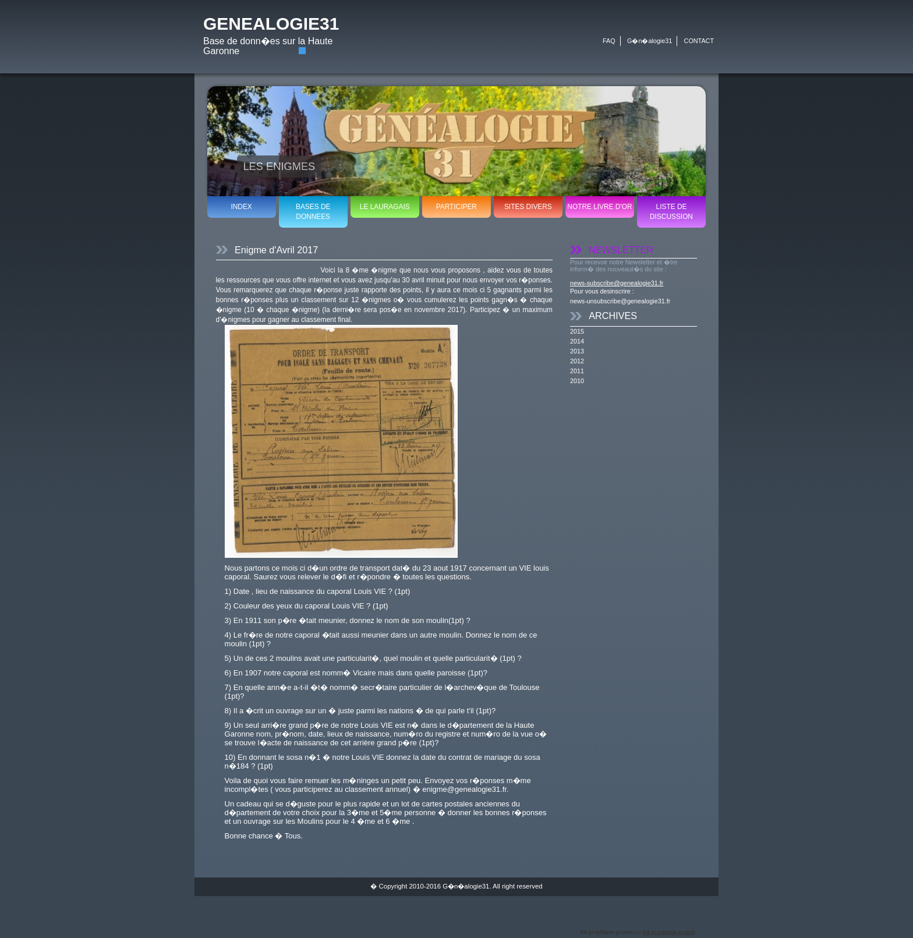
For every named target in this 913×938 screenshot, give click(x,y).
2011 (577, 370)
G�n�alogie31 (649, 40)
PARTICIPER (456, 207)
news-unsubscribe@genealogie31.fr (620, 301)
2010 (577, 380)
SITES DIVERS (528, 207)
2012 (577, 360)
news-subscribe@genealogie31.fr (616, 282)
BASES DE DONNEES (313, 212)
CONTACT (699, 40)
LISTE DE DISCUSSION (671, 212)
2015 (577, 331)
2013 (577, 351)
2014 (577, 341)
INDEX (241, 207)
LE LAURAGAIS (385, 207)
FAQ (609, 40)
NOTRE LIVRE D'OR (599, 207)
